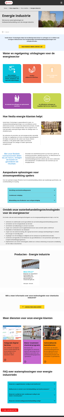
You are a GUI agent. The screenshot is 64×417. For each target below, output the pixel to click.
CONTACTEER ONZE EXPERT (33, 307)
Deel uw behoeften (10, 410)
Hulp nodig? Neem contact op (32, 46)
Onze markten (24, 8)
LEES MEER (12, 344)
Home (5, 8)
